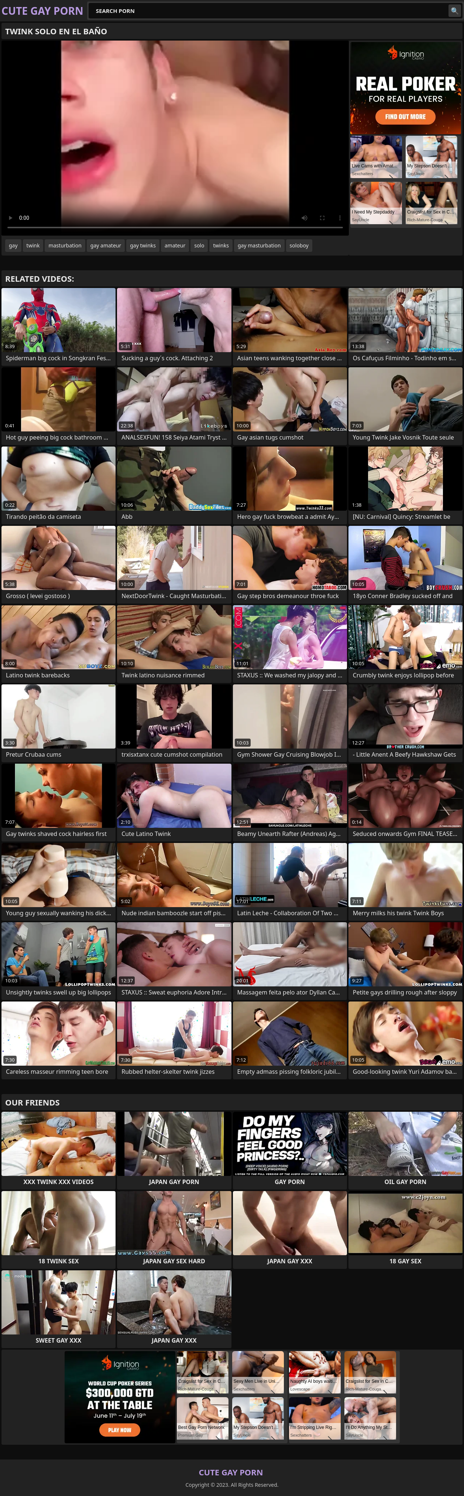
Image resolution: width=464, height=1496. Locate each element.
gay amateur (105, 245)
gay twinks (143, 245)
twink (33, 245)
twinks (221, 245)
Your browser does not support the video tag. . (175, 138)
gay (13, 245)
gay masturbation (259, 245)
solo (199, 245)
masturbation (64, 245)
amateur (175, 245)
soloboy (299, 245)
